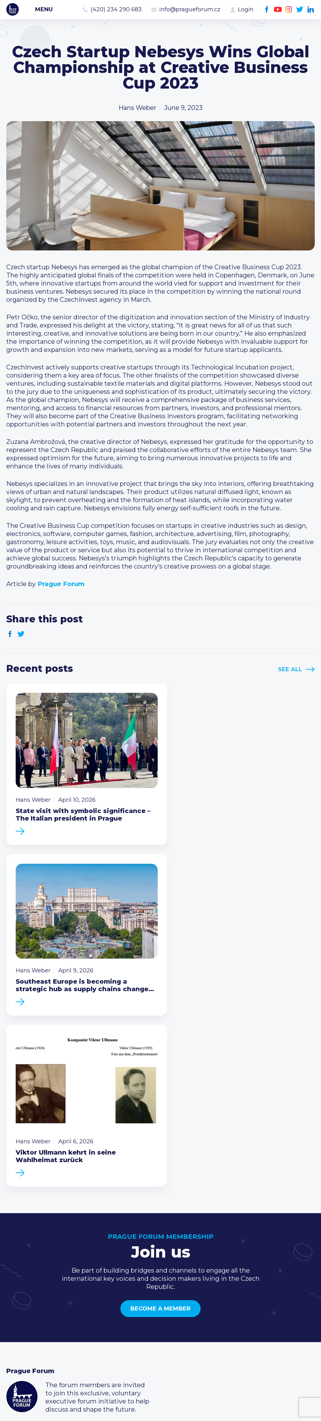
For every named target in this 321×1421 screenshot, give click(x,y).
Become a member (160, 1122)
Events (17, 1304)
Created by (160, 1408)
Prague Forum (12, 9)
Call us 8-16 (232, 1294)
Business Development (42, 1324)
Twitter (300, 9)
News (15, 1294)
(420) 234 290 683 (116, 9)
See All (290, 669)
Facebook (267, 9)
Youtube (278, 9)
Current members (139, 1294)
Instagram (289, 9)
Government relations (40, 1334)
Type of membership (143, 1304)
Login (246, 9)
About (15, 1344)
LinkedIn (311, 9)
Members (21, 1314)
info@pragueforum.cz (189, 9)
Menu (44, 9)
